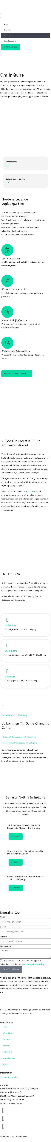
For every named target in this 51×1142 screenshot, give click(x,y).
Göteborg (10, 676)
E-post (3, 926)
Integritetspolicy (10, 1077)
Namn (2, 916)
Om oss (6, 1039)
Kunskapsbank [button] (10, 41)
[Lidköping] (7, 620)
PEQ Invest (31, 491)
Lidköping (10, 625)
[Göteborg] (7, 671)
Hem (6, 24)
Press (5, 1064)
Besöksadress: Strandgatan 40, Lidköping (19, 742)
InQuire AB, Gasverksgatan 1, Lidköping (18, 737)
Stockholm (11, 650)
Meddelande (5, 946)
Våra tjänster (8, 1033)
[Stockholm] (7, 645)
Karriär (6, 1045)
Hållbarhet (7, 1051)
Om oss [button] (7, 35)
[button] (25, 13)
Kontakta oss (9, 1058)
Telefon (3, 936)
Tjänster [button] (7, 30)
